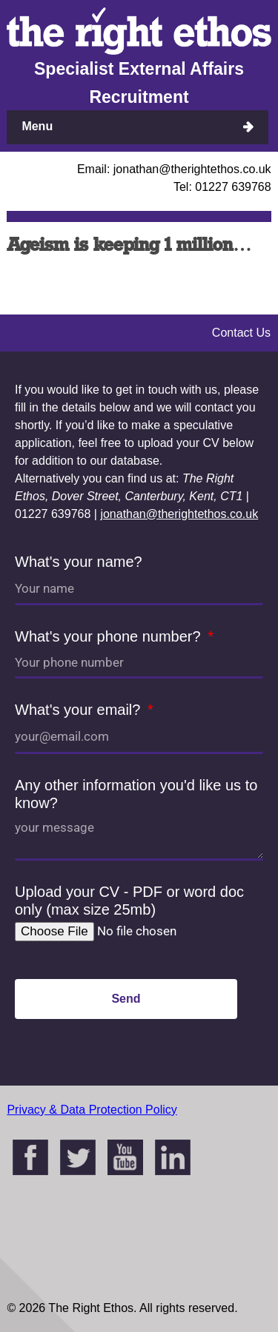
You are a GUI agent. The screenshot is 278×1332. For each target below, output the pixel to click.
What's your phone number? (110, 636)
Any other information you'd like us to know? (136, 794)
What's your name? (78, 562)
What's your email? (80, 710)
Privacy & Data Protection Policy (91, 1109)
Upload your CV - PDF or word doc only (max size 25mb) (129, 901)
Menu (37, 126)
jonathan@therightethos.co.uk (179, 514)
